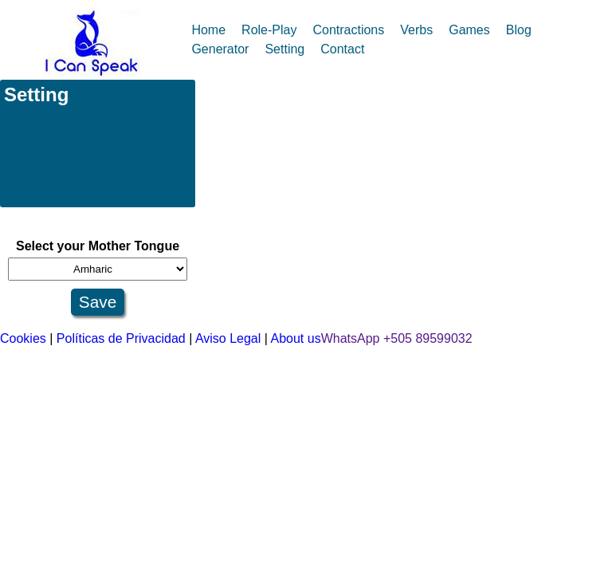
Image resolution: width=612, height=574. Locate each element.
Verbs (416, 30)
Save (97, 302)
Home (208, 30)
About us (296, 338)
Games (469, 30)
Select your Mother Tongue (97, 246)
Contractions (348, 30)
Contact (342, 49)
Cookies (23, 338)
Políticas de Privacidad (121, 338)
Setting (284, 49)
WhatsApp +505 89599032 (397, 338)
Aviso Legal (228, 338)
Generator (220, 49)
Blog (519, 30)
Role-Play (268, 30)
